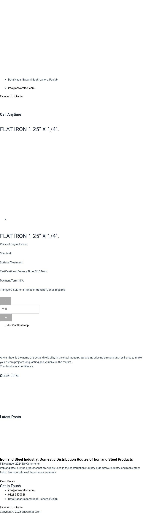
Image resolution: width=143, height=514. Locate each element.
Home (5, 380)
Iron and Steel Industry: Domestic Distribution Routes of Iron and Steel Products (66, 459)
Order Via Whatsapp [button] (14, 325)
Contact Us (8, 404)
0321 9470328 (9, 118)
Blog (4, 412)
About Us (7, 388)
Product (6, 396)
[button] (71, 105)
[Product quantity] (19, 309)
